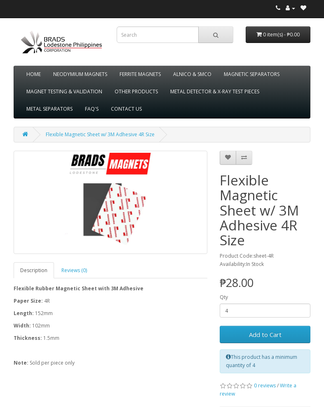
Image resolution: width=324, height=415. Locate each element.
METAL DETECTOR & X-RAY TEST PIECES (214, 91)
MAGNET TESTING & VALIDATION (64, 91)
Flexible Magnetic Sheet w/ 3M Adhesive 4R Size (100, 134)
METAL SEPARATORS (49, 108)
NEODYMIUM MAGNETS (80, 74)
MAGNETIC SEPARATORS (251, 74)
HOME (33, 74)
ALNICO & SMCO (192, 74)
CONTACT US (126, 108)
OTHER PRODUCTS (136, 91)
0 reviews (265, 385)
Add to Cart (265, 334)
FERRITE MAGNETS (140, 74)
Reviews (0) (74, 270)
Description (33, 270)
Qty (224, 297)
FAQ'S (92, 108)
